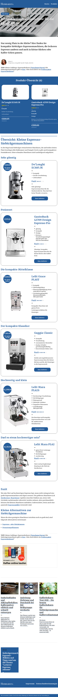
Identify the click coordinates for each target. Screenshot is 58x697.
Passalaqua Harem (38, 68)
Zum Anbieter (39, 198)
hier (23, 69)
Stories (46, 4)
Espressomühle (14, 505)
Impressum (30, 683)
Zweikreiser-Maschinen (10, 498)
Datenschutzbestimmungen (46, 683)
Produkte (54, 4)
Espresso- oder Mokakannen (13, 524)
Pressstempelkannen (10, 527)
